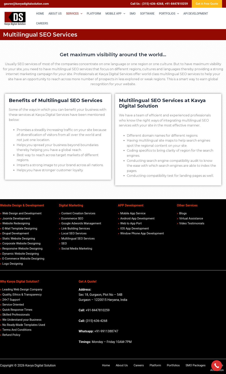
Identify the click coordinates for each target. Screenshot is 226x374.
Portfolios (165, 367)
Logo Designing (13, 266)
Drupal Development (16, 234)
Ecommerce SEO (72, 219)
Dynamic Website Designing (21, 255)
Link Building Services (75, 229)
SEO (64, 245)
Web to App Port (131, 224)
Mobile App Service (133, 213)
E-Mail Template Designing (20, 229)
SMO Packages (185, 367)
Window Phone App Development (142, 234)
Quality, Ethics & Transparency (22, 297)
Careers (137, 367)
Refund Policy (11, 339)
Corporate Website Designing (22, 245)
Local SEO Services (74, 234)
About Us (123, 367)
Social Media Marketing (76, 250)
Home (109, 367)
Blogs (183, 213)
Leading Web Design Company (22, 292)
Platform (150, 367)
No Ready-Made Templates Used (24, 328)
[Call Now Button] (216, 365)
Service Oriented (13, 307)
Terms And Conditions (17, 333)
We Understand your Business (22, 323)
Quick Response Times (17, 313)
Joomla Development (16, 219)
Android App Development (137, 219)
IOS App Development (134, 229)
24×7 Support (11, 302)
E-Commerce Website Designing (23, 260)
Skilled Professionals (16, 318)
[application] (83, 13)
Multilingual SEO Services (78, 239)
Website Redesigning (16, 224)
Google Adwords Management (81, 224)
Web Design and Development (22, 213)
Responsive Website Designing (23, 250)
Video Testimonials (191, 224)
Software (204, 367)
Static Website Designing (19, 239)
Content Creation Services (78, 213)
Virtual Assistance (191, 219)
